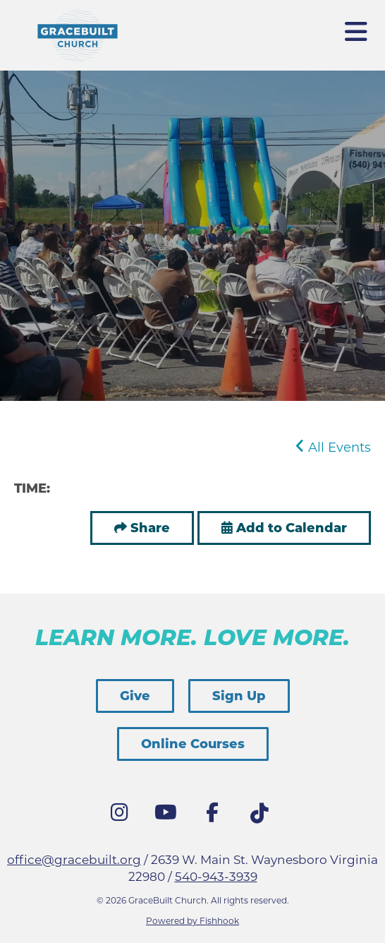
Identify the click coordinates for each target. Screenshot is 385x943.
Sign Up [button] (239, 696)
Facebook (215, 816)
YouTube (169, 816)
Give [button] (135, 696)
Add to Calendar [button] (284, 528)
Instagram (122, 816)
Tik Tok (262, 817)
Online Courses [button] (193, 744)
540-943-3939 (216, 877)
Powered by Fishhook (192, 920)
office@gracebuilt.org (74, 860)
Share (150, 528)
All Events (333, 447)
